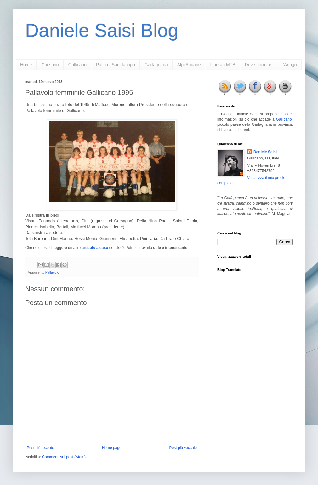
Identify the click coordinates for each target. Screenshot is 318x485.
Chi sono (50, 64)
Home (26, 64)
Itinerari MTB (222, 64)
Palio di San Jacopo (115, 64)
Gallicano (77, 64)
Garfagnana (156, 64)
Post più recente (40, 448)
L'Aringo (289, 64)
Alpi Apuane (189, 64)
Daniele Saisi (265, 152)
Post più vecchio (183, 448)
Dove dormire (258, 64)
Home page (112, 448)
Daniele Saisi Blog (102, 30)
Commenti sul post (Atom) (64, 457)
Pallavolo (52, 272)
